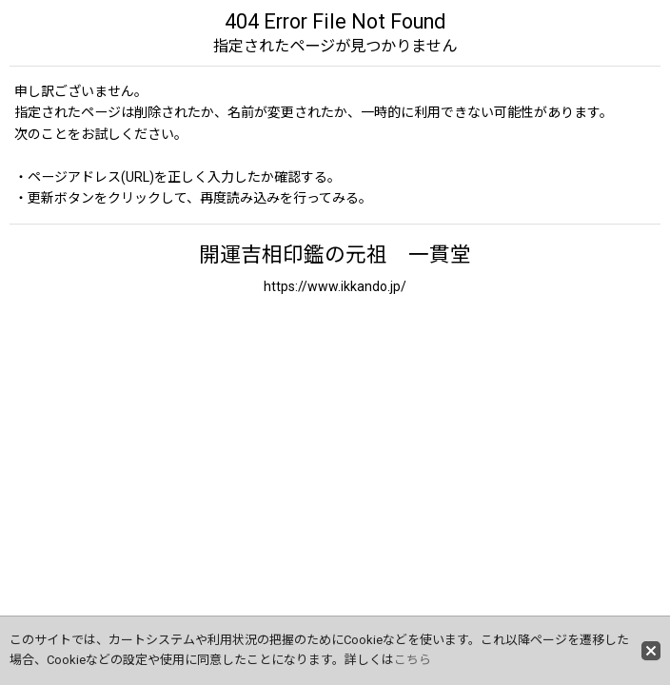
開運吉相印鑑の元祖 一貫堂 (335, 254)
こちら (412, 660)
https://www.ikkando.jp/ (335, 286)
